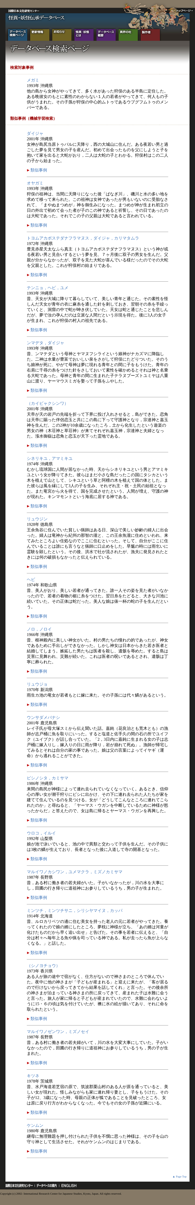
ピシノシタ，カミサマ (47, 778)
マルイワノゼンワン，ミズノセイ (58, 1031)
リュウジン (37, 519)
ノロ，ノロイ (39, 629)
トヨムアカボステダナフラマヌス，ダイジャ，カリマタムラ (83, 238)
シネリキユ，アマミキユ (50, 458)
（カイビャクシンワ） (47, 403)
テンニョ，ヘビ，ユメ (47, 288)
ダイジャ (35, 133)
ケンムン (35, 1125)
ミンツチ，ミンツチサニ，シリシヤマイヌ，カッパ (74, 910)
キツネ (33, 1076)
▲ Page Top (179, 1176)
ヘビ (31, 579)
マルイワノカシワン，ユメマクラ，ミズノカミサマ (74, 872)
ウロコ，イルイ (41, 833)
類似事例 (38, 170)
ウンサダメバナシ (43, 717)
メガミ (33, 80)
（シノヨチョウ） (43, 965)
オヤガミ (35, 183)
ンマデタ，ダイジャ (45, 343)
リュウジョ (37, 684)
